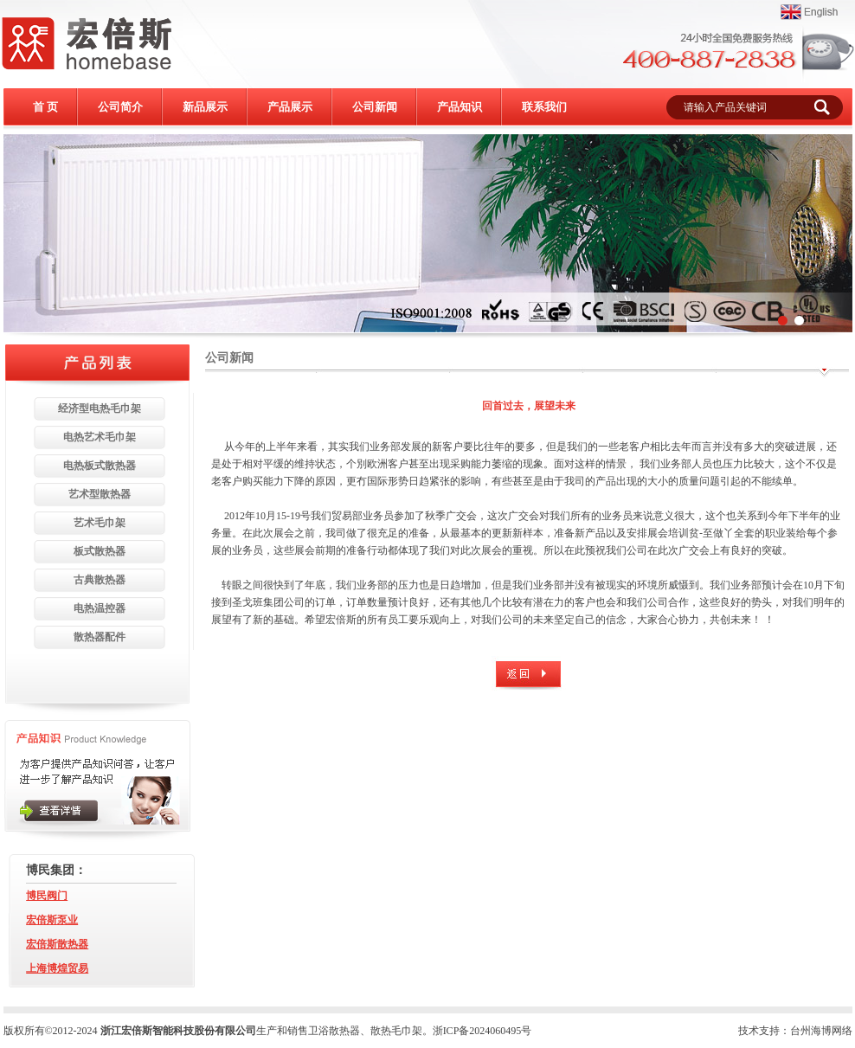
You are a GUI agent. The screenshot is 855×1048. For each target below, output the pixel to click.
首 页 (45, 106)
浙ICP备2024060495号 (482, 1031)
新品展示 (205, 106)
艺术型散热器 (99, 494)
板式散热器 (99, 551)
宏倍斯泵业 (52, 920)
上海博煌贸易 (57, 968)
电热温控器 (99, 608)
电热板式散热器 (99, 466)
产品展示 (289, 106)
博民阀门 (47, 896)
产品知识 (459, 106)
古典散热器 (99, 580)
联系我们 (544, 106)
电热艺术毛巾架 (99, 437)
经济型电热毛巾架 (99, 408)
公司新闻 (374, 106)
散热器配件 (99, 637)
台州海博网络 (821, 1031)
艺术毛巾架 (99, 523)
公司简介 (120, 106)
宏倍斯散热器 (57, 944)
